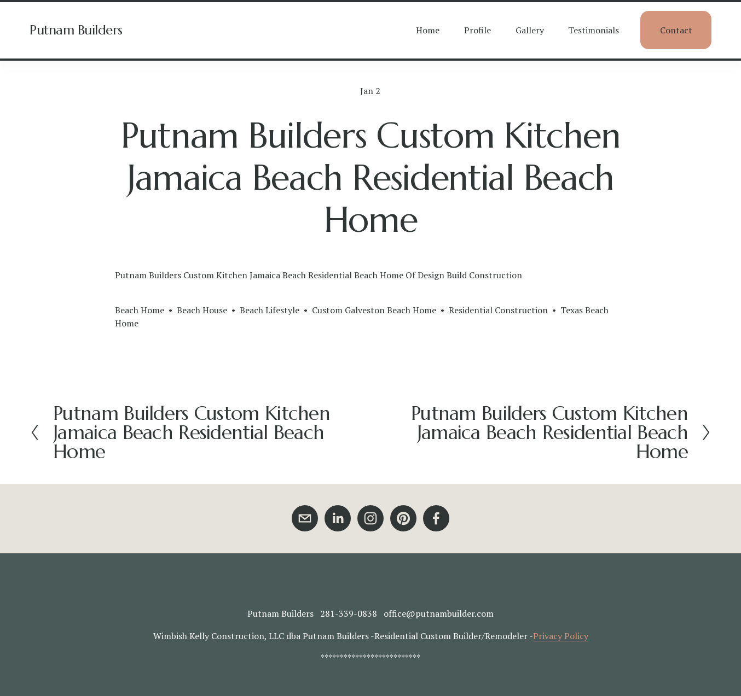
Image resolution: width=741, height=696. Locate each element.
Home (427, 30)
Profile (477, 30)
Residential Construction (498, 310)
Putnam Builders (76, 30)
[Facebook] (436, 518)
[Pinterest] (403, 518)
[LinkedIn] (338, 518)
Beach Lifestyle (269, 310)
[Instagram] (370, 518)
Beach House (202, 310)
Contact (676, 30)
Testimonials (593, 30)
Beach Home (139, 310)
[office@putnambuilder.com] (305, 518)
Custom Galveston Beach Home (374, 310)
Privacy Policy (560, 636)
